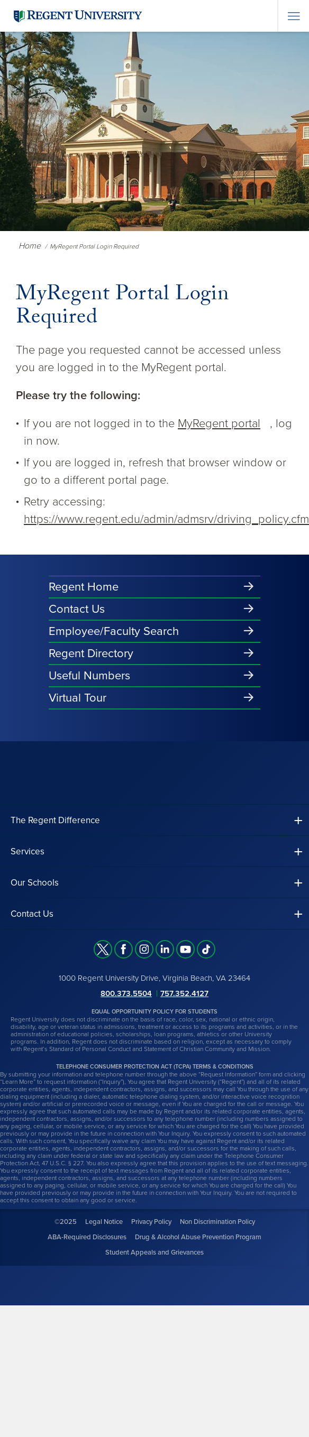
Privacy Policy (151, 1222)
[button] (154, 820)
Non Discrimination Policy (217, 1222)
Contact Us (77, 609)
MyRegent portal (219, 423)
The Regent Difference (55, 820)
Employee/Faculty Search (114, 631)
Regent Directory (91, 653)
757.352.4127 (184, 993)
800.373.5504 (126, 993)
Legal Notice (104, 1222)
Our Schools (35, 882)
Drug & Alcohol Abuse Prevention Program (198, 1237)
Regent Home (84, 587)
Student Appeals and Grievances (154, 1252)
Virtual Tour (77, 698)
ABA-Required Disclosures (87, 1237)
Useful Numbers (89, 676)
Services (27, 851)
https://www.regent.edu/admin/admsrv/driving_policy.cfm (166, 519)
